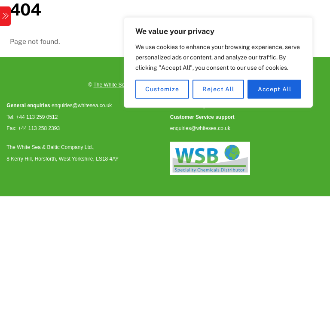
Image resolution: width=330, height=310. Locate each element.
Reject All (218, 89)
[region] (218, 62)
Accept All (274, 89)
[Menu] (5, 16)
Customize (162, 89)
